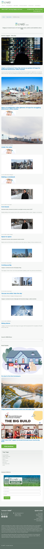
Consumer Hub (31, 5)
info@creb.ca (5, 514)
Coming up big (6, 265)
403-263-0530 (5, 513)
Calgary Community (6, 456)
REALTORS (5, 462)
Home (4, 17)
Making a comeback (8, 177)
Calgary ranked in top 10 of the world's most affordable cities (18, 409)
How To (4, 459)
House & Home (5, 460)
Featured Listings (38, 9)
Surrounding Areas (6, 463)
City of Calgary (5, 457)
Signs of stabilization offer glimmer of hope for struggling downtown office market (21, 108)
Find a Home (40, 513)
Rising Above (5, 323)
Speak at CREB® (39, 518)
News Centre (16, 5)
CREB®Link (40, 516)
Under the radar (6, 147)
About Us (3, 5)
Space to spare (6, 236)
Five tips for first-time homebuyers (11, 376)
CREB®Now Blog (30, 9)
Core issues (5, 207)
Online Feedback (39, 520)
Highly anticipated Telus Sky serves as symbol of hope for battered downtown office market (20, 68)
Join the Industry (38, 5)
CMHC (4, 465)
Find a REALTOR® (37, 11)
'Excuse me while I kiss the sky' (11, 293)
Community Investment (23, 5)
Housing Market (5, 455)
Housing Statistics (9, 5)
